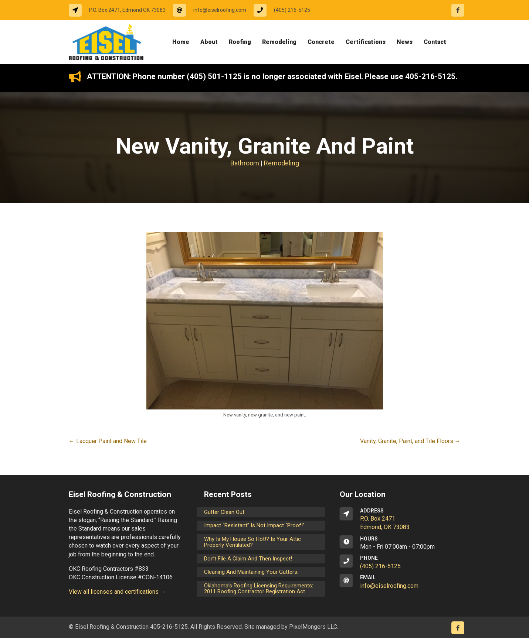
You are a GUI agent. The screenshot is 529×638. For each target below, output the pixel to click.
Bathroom (244, 163)
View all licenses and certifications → (117, 591)
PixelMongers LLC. (313, 626)
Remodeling (281, 163)
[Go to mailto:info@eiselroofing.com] (213, 10)
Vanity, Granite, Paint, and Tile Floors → (410, 441)
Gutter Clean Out (224, 512)
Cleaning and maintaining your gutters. (251, 572)
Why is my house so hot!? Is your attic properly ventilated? (252, 542)
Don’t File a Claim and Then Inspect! (248, 558)
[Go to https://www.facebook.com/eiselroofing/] (457, 10)
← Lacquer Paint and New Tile (108, 441)
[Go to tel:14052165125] (286, 10)
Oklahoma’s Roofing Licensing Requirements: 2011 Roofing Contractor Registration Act (258, 588)
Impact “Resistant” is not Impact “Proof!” (254, 525)
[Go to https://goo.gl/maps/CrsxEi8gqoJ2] (400, 519)
